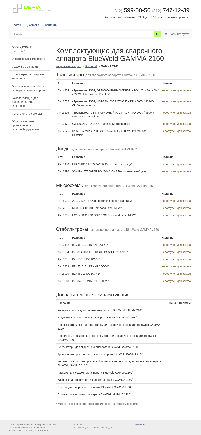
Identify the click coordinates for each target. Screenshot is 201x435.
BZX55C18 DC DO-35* (86, 259)
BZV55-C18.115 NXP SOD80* (90, 266)
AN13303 (63, 266)
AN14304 (63, 90)
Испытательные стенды (27, 113)
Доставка (33, 25)
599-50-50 (132, 10)
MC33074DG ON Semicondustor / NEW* (97, 208)
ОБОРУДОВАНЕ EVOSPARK (22, 49)
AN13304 (63, 252)
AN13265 (63, 215)
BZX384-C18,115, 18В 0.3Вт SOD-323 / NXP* (100, 252)
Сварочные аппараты (26, 66)
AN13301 (63, 259)
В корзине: (176, 34)
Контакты (51, 25)
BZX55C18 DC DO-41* (86, 273)
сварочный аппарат (68, 66)
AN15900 (63, 273)
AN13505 (63, 101)
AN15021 (63, 200)
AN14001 (63, 208)
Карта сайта (140, 425)
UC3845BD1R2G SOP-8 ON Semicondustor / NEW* (104, 215)
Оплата (16, 25)
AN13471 (63, 123)
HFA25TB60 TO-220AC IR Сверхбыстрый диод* (102, 164)
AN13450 (63, 164)
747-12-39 (170, 10)
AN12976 (63, 131)
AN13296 (63, 171)
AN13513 (63, 281)
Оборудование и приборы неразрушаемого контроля (28, 88)
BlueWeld (91, 66)
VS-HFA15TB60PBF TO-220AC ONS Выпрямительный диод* (110, 171)
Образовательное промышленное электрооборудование (26, 125)
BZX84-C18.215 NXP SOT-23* (90, 281)
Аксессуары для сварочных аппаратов (29, 76)
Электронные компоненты (29, 58)
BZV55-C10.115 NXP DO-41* (90, 244)
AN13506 (63, 112)
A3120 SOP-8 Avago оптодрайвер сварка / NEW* (103, 200)
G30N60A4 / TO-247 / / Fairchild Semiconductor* (101, 123)
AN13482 (63, 244)
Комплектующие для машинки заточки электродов (25, 101)
